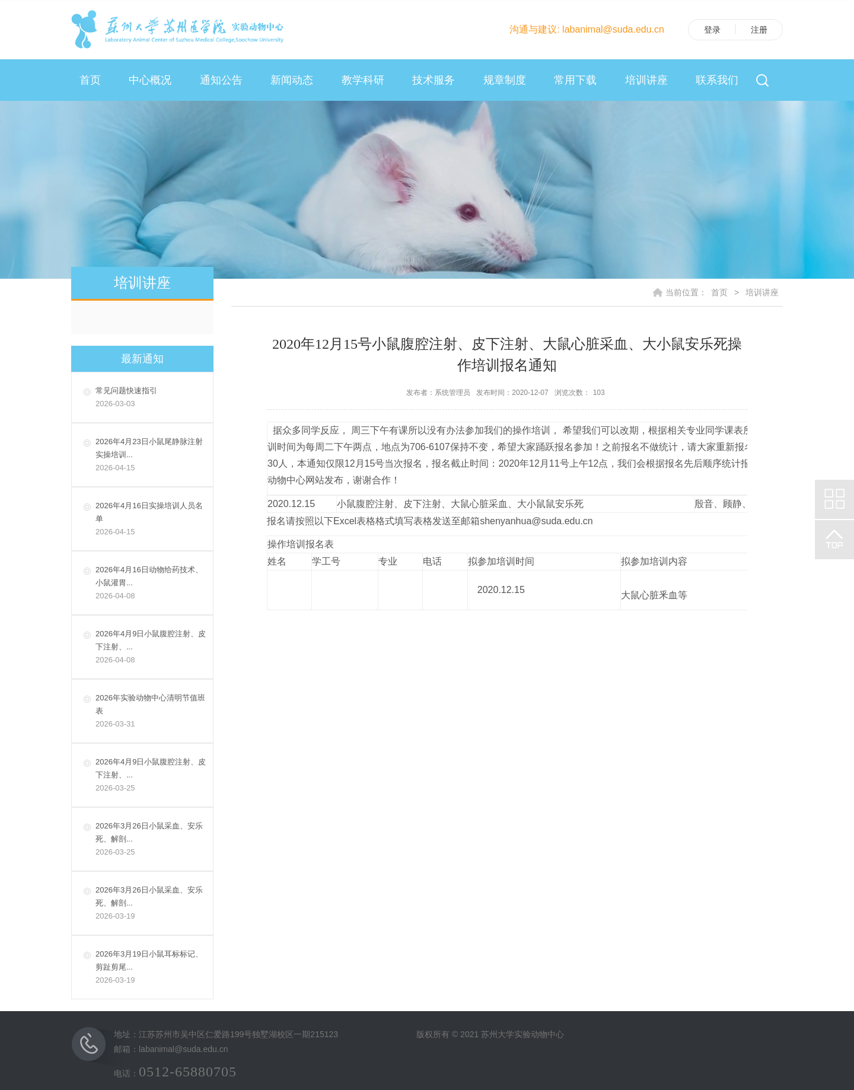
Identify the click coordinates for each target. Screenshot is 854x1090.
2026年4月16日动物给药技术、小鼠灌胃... (151, 584)
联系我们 (717, 80)
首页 (90, 80)
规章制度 (504, 80)
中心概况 (150, 80)
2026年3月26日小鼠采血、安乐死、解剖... (151, 840)
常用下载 (575, 80)
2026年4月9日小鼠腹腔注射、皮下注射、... (151, 648)
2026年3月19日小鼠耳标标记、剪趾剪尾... (151, 968)
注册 (759, 29)
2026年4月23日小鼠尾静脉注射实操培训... (151, 455)
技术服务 (433, 80)
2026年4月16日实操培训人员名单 (151, 519)
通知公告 (221, 80)
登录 (712, 29)
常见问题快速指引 (151, 398)
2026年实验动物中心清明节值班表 (151, 712)
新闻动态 (291, 80)
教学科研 (363, 80)
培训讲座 (646, 80)
